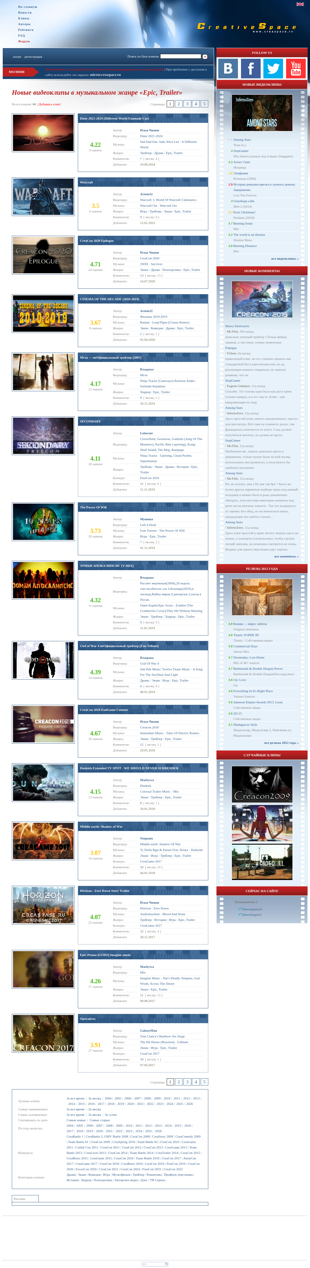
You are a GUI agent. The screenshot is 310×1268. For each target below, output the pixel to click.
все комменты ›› (287, 556)
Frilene (231, 353)
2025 (179, 1103)
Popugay (231, 348)
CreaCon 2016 (124, 1158)
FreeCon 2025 (151, 1169)
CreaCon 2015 (190, 1153)
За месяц (94, 1098)
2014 (71, 1103)
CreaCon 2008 (140, 1136)
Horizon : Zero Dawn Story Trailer (105, 890)
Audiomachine (150, 914)
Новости (25, 12)
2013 (196, 1098)
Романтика (154, 1174)
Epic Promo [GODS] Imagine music (105, 955)
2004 (108, 1098)
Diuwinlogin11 (252, 914)
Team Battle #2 (147, 1142)
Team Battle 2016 (148, 1158)
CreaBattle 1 (75, 1136)
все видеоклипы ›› (285, 258)
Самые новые (76, 1120)
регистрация (33, 56)
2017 (101, 1103)
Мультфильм (121, 1174)
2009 (157, 1098)
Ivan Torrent (148, 530)
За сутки (111, 1114)
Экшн (82, 1174)
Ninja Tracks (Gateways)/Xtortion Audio (167, 381)
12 (141, 744)
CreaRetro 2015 (77, 1158)
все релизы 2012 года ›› (281, 742)
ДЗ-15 (237, 713)
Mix (176, 791)
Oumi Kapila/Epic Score (156, 605)
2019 (120, 1103)
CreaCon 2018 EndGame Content (104, 709)
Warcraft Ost (148, 205)
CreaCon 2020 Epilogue (97, 240)
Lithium (182, 1042)
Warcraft (86, 182)
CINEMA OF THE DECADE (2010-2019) (109, 299)
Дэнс (143, 1180)
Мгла (143, 375)
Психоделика (103, 1180)
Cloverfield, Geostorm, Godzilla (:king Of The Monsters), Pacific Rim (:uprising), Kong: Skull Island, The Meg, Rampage (171, 444)
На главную (28, 6)
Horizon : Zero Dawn (154, 908)
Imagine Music (150, 978)
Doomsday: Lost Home (249, 657)
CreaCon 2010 (169, 1142)
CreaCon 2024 (130, 1169)
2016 (91, 1103)
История (72, 1180)
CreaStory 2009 (162, 1136)
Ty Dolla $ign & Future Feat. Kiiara (164, 850)
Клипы (23, 18)
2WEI (144, 264)
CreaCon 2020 (150, 258)
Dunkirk (145, 785)
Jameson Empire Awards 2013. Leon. (258, 702)
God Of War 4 (149, 663)
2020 (130, 1103)
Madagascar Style (245, 724)
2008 (147, 1098)
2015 (81, 1103)
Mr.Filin (232, 331)
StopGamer (241, 151)
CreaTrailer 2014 (167, 1153)
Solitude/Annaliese (153, 386)
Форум (24, 41)
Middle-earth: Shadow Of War (160, 844)
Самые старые (100, 1120)
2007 (137, 1098)
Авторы (24, 24)
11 (141, 995)
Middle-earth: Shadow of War (101, 826)
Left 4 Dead (148, 525)
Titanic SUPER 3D (246, 635)
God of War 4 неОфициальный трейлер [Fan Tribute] (119, 646)
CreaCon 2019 (154, 1163)
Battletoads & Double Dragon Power (258, 668)
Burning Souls (242, 223)
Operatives (87, 1018)
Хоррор (86, 1180)
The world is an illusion (249, 234)
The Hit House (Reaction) (157, 1042)
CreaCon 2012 (131, 1147)
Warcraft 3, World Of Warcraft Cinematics (168, 200)
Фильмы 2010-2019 (153, 316)
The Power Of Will (93, 507)
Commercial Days (245, 646)
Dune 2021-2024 (151, 136)
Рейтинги (26, 29)
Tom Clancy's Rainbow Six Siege (162, 1036)
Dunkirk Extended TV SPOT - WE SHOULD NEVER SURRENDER (129, 768)
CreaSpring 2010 (123, 1142)
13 (141, 275)
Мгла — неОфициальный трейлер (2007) (110, 357)
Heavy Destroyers (237, 326)
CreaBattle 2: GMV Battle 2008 (107, 1136)
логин (17, 56)
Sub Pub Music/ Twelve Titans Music (165, 669)
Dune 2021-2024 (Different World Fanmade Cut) (114, 118)
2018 (110, 1103)
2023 (160, 1103)
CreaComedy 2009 (188, 1136)
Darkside (197, 850)
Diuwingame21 (252, 909)
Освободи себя (243, 201)
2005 (117, 1098)
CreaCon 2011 (110, 1147)
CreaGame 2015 (101, 1158)
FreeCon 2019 (176, 1163)
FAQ (21, 35)
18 (141, 1059)
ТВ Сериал (157, 1180)
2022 (150, 1103)
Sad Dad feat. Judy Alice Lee (159, 141)
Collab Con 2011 (86, 1147)
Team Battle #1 (78, 1142)
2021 (140, 1103)
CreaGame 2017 (86, 1163)
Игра (106, 1174)
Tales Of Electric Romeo (182, 733)
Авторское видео (126, 1180)
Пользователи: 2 (246, 902)
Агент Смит (241, 162)
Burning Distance (245, 246)
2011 (176, 1098)
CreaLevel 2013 (95, 1153)
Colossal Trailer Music (155, 791)
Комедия (94, 1174)
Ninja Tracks (148, 455)
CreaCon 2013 (153, 1147)
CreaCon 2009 (100, 1142)
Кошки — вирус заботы (250, 624)
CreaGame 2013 (176, 1147)
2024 (170, 1103)
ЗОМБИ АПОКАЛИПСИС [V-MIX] (107, 565)
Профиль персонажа (178, 1174)
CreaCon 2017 (171, 1158)
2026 (189, 1103)
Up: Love (239, 680)
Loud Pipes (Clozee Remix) (171, 322)
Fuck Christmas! (244, 212)
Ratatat (145, 322)
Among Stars (242, 139)
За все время (75, 1098)
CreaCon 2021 (108, 1169)
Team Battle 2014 (141, 1153)
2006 (127, 1098)
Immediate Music (151, 733)
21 (141, 483)
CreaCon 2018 (109, 1163)
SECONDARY (90, 421)
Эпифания (240, 173)
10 (141, 867)
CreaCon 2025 (173, 1169)
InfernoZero (235, 413)
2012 (186, 1098)
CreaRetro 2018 (132, 1163)
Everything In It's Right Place (253, 691)
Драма (71, 1174)
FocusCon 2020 (86, 1169)
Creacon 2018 (149, 727)
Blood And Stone (174, 914)
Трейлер (138, 1174)
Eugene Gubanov (238, 386)
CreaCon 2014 (117, 1153)
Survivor (157, 264)
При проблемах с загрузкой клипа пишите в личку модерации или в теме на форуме (104, 69)
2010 (167, 1098)
